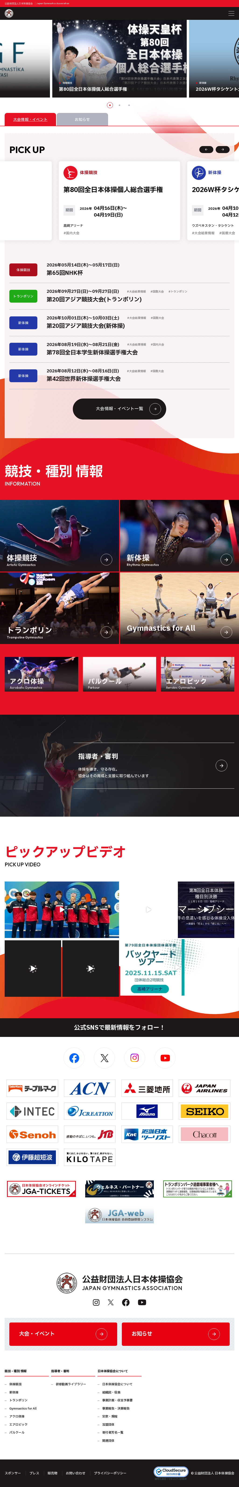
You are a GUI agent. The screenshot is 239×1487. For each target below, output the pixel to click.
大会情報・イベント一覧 (128, 409)
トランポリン (18, 1400)
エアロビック (18, 1425)
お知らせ (176, 1334)
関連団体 (108, 1441)
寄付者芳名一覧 (112, 1433)
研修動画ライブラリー (71, 1384)
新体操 (13, 1392)
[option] (119, 59)
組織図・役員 (111, 1392)
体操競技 (15, 1384)
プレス (34, 1473)
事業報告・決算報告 (116, 1409)
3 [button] (129, 105)
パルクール (17, 1433)
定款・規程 (109, 1416)
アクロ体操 (17, 1416)
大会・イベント (63, 1334)
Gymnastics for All (23, 1409)
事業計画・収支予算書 (117, 1400)
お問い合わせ (75, 1473)
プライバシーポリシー (110, 1473)
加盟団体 (108, 1425)
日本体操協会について (117, 1384)
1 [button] (110, 105)
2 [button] (119, 105)
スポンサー (13, 1473)
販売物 (52, 1473)
